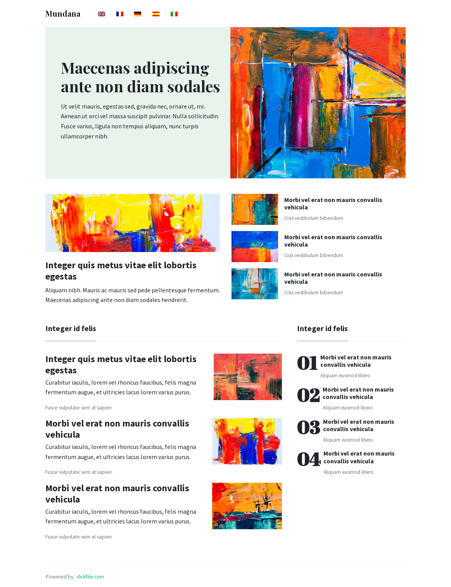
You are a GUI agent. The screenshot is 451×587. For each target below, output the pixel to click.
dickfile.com (90, 576)
